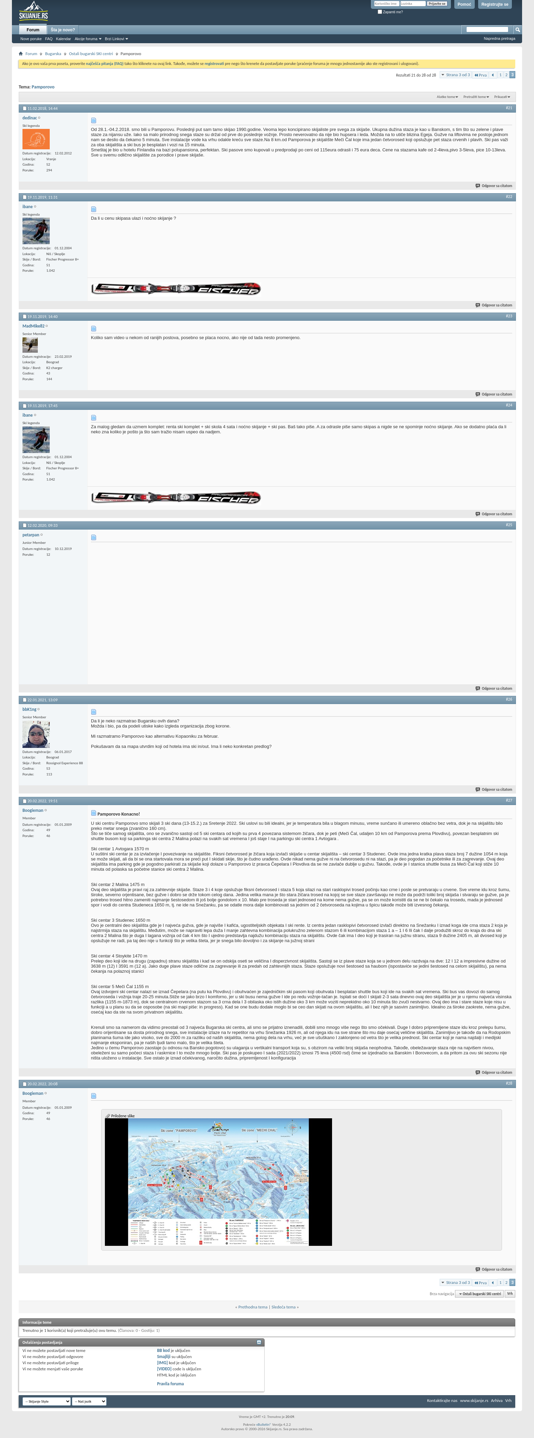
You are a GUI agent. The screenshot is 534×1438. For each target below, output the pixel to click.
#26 (509, 699)
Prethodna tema (253, 1306)
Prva (480, 75)
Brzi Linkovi (114, 39)
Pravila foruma (170, 1383)
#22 (509, 196)
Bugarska (53, 53)
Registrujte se (495, 4)
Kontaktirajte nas (442, 1400)
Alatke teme (446, 97)
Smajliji (163, 1356)
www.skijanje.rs (474, 1400)
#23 (509, 316)
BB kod (163, 1350)
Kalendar (63, 39)
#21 (509, 107)
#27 (509, 800)
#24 (509, 405)
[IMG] (162, 1362)
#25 (509, 524)
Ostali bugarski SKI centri (91, 53)
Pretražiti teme (475, 97)
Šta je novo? (63, 30)
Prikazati (500, 97)
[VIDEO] (164, 1368)
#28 (509, 1083)
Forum (33, 30)
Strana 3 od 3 (458, 74)
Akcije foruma (86, 39)
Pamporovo (43, 87)
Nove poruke (31, 39)
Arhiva (497, 1400)
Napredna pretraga (499, 38)
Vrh (510, 1294)
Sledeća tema (283, 1306)
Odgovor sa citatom (494, 186)
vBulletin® (263, 1424)
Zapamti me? (390, 12)
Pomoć (464, 4)
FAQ (48, 39)
